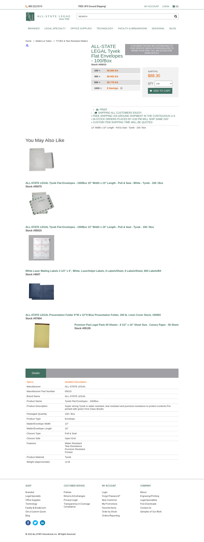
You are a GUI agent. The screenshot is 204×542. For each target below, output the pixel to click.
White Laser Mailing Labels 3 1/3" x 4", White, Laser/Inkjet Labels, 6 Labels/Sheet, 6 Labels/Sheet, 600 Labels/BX (93, 271)
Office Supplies (81, 28)
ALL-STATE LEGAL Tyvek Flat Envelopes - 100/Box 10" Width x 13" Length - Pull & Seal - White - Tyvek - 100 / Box (94, 183)
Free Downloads (148, 504)
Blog (172, 28)
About (143, 492)
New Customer (109, 500)
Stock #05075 (34, 186)
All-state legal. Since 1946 (48, 16)
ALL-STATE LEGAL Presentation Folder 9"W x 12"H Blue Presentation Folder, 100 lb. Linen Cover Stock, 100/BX (93, 315)
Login (165, 6)
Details (36, 373)
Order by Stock (109, 511)
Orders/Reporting (111, 515)
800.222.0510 (34, 6)
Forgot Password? (111, 496)
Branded (34, 28)
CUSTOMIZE (152, 49)
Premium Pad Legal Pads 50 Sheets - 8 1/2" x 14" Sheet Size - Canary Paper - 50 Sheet (126, 325)
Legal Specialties (148, 500)
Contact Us (145, 508)
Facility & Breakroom (132, 28)
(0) (175, 6)
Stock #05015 (34, 230)
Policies (67, 492)
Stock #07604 (34, 318)
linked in (42, 522)
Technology (105, 28)
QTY (150, 83)
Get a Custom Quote (36, 511)
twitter (35, 522)
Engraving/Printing (149, 496)
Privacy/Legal (70, 500)
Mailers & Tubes (43, 41)
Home (28, 41)
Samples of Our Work (151, 511)
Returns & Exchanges (74, 496)
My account (151, 6)
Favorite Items (109, 508)
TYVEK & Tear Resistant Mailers (72, 41)
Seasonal (158, 28)
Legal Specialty (55, 28)
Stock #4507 (33, 274)
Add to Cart (160, 90)
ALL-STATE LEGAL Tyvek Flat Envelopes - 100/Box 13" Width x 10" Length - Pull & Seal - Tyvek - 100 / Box (90, 227)
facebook (28, 522)
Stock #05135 (82, 328)
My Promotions (109, 504)
